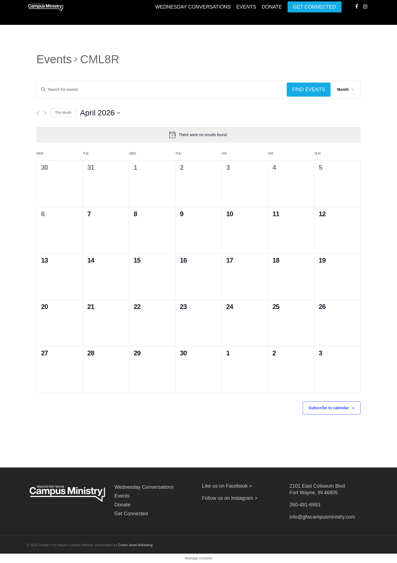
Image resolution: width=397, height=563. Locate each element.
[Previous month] (37, 113)
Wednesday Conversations (193, 12)
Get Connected (314, 12)
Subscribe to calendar (329, 408)
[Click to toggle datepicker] (100, 112)
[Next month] (45, 113)
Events (246, 12)
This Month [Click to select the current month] (63, 113)
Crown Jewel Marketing (135, 545)
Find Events (308, 89)
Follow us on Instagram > (229, 498)
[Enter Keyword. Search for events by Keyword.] (162, 89)
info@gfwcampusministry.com (322, 517)
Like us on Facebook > (227, 486)
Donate (272, 12)
